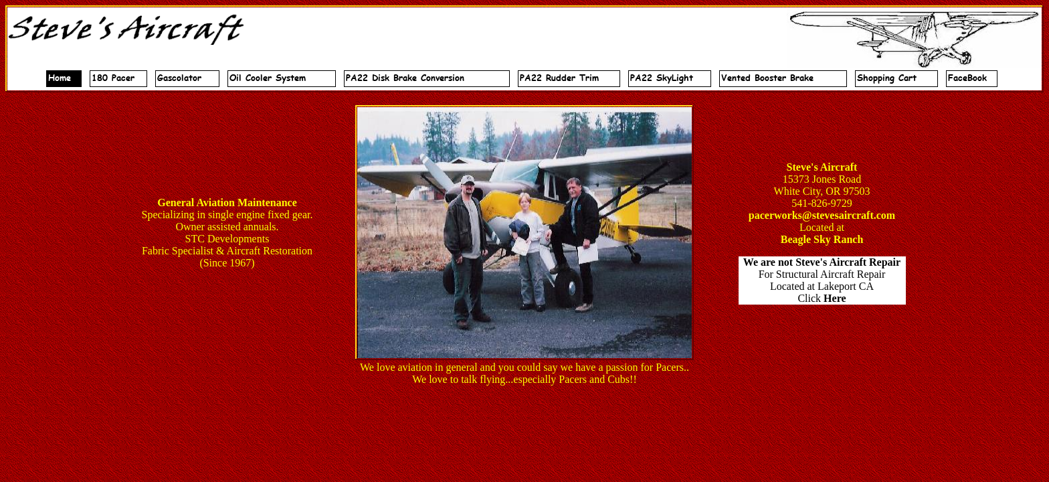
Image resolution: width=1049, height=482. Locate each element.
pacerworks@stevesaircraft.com (822, 215)
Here (835, 298)
